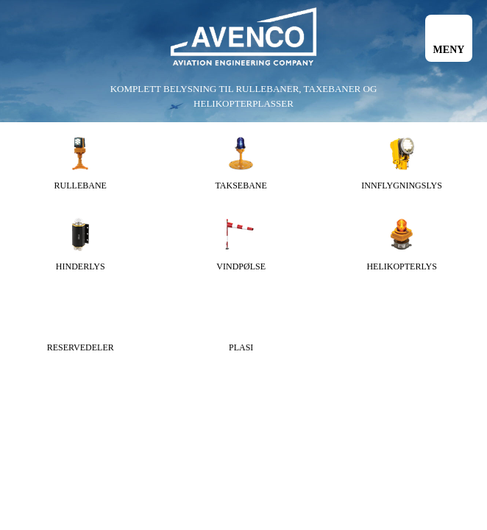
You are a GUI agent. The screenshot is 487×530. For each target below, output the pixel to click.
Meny (449, 49)
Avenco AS (243, 37)
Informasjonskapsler (234, 372)
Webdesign (321, 372)
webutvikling (399, 372)
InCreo (455, 372)
